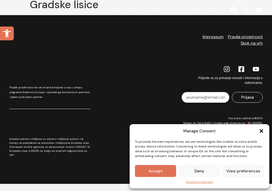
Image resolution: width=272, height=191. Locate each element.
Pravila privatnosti (199, 182)
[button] (7, 33)
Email (187, 90)
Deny (199, 171)
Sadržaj (155, 10)
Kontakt (195, 10)
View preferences (243, 171)
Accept (155, 171)
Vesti (175, 10)
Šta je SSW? (127, 10)
